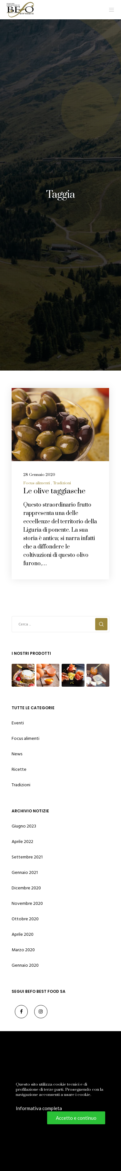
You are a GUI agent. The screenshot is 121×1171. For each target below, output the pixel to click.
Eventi (18, 723)
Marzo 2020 (23, 949)
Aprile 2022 (22, 841)
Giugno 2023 (24, 826)
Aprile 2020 (23, 934)
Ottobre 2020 (25, 919)
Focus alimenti (36, 483)
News (17, 754)
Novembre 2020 (27, 903)
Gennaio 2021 (25, 872)
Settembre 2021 (27, 857)
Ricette (19, 769)
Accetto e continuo (76, 1118)
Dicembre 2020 (26, 888)
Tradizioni (62, 483)
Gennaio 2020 (25, 965)
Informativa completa (39, 1108)
